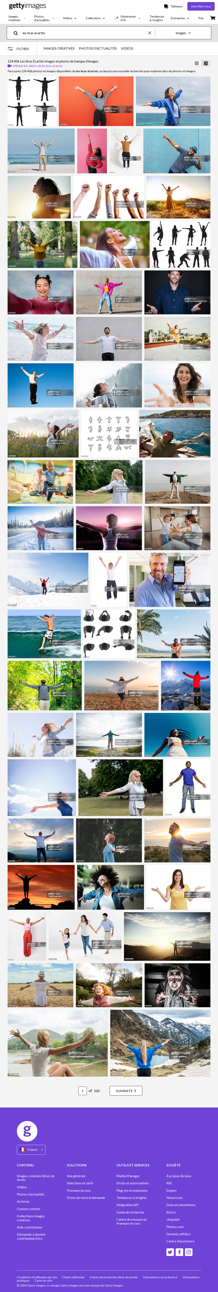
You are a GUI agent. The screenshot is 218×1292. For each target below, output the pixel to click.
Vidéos (22, 1187)
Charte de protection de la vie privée (114, 1277)
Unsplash (173, 1219)
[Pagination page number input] (82, 1091)
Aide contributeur (30, 1227)
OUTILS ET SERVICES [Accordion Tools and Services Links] (132, 1165)
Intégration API (127, 1205)
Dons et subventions (181, 1205)
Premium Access (79, 1190)
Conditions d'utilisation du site (37, 1277)
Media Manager (128, 1176)
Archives (23, 1201)
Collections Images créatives (30, 1218)
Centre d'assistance (180, 1241)
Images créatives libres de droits (35, 1178)
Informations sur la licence (160, 1277)
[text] (84, 32)
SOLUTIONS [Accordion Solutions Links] (77, 1165)
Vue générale (76, 1176)
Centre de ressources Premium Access (131, 1221)
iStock (171, 1212)
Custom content (28, 1209)
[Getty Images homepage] (27, 6)
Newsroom (174, 1198)
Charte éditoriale (73, 1277)
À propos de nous (178, 1176)
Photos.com (175, 1227)
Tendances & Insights (131, 1198)
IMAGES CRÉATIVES (59, 48)
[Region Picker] (31, 1150)
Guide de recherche (130, 1212)
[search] (17, 33)
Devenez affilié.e (178, 1234)
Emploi (171, 1190)
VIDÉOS (127, 48)
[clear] (151, 33)
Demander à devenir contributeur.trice (31, 1236)
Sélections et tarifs (80, 1183)
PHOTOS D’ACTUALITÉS (98, 48)
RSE (169, 1183)
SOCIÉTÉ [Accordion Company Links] (173, 1165)
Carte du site (43, 1280)
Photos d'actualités (30, 1194)
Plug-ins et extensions (132, 1190)
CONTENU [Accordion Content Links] (25, 1165)
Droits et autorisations (132, 1183)
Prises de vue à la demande (86, 1198)
